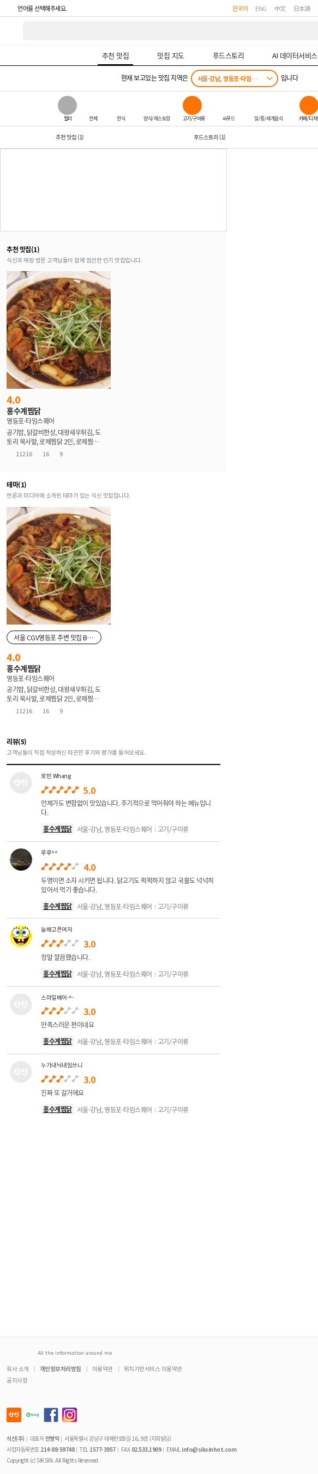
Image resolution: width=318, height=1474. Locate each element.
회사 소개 (18, 1369)
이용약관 (102, 1369)
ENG (261, 8)
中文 (280, 8)
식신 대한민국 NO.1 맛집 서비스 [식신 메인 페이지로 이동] (12, 30)
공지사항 (17, 1380)
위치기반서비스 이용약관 (153, 1369)
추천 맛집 (69, 137)
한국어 (240, 8)
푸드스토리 (209, 137)
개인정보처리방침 (60, 1369)
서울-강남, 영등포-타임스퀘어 (232, 78)
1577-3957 (102, 1449)
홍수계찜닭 (57, 828)
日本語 (302, 8)
